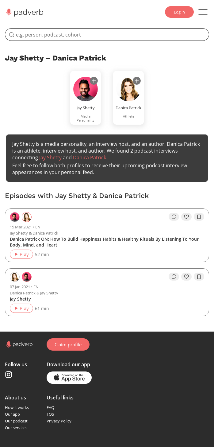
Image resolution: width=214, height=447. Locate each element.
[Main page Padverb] (24, 12)
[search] (107, 34)
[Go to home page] (19, 344)
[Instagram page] (8, 374)
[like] (186, 217)
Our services (16, 427)
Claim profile (68, 344)
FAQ (50, 407)
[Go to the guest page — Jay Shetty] (27, 277)
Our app (12, 414)
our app (81, 364)
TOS (50, 414)
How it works (17, 407)
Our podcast (16, 421)
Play (21, 254)
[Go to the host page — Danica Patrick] (15, 277)
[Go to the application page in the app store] (69, 377)
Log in (179, 12)
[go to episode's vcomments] (174, 217)
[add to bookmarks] (199, 217)
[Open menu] (203, 12)
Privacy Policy (59, 421)
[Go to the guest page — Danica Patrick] (27, 217)
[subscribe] (94, 81)
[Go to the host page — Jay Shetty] (15, 217)
